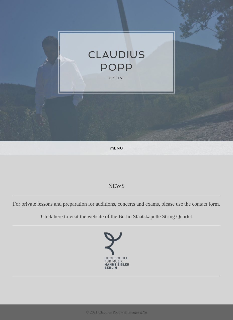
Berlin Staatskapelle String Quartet (155, 216)
